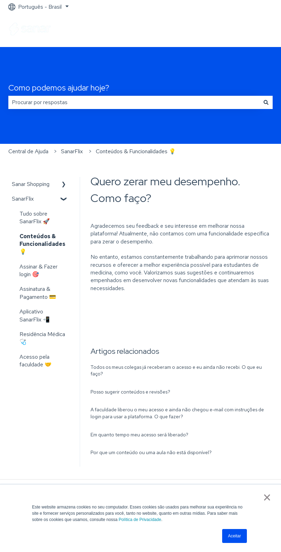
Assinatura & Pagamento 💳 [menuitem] (37, 292)
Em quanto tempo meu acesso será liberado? (139, 435)
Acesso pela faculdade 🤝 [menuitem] (35, 360)
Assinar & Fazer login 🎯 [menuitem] (38, 270)
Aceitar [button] (234, 536)
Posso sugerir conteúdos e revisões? (130, 392)
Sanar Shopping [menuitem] (30, 184)
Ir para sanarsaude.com (238, 30)
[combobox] (133, 102)
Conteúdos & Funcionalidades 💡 (136, 151)
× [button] (267, 497)
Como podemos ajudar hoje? (58, 88)
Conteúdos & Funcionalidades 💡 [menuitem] (42, 244)
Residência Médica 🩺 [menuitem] (42, 338)
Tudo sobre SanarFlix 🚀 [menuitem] (34, 217)
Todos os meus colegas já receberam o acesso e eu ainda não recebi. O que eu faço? (176, 370)
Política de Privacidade (140, 519)
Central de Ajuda (28, 151)
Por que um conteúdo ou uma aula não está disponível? (151, 452)
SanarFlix (72, 151)
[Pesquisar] (266, 102)
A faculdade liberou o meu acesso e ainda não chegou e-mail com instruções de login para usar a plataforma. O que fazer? (177, 413)
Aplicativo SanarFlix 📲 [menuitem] (34, 315)
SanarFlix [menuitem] (23, 198)
